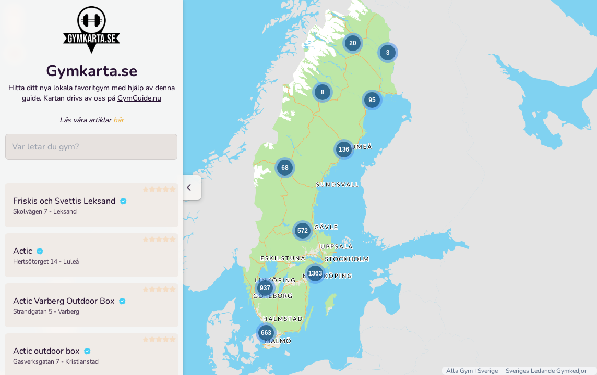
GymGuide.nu (139, 100)
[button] (322, 92)
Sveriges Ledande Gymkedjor (546, 371)
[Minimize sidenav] (189, 187)
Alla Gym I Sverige (472, 371)
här (118, 122)
